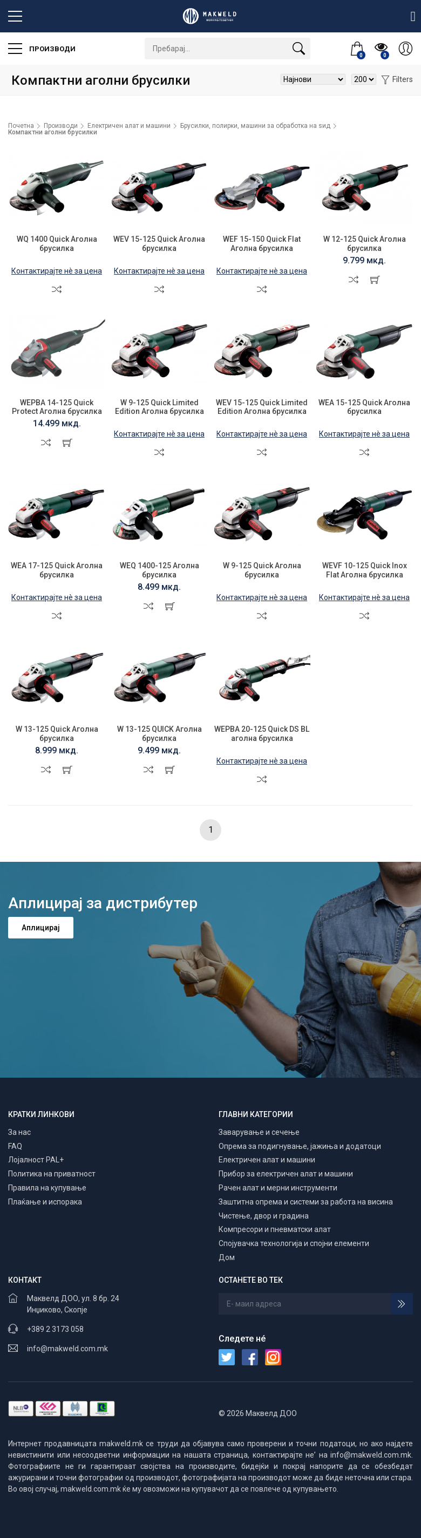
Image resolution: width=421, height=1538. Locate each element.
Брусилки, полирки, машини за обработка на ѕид (255, 126)
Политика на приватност (52, 1173)
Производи (42, 48)
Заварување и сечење (259, 1132)
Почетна (21, 126)
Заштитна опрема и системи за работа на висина (306, 1201)
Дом (227, 1257)
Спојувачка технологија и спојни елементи (294, 1243)
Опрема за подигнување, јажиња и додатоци (300, 1146)
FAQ (15, 1146)
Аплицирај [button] (41, 927)
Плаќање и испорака (45, 1201)
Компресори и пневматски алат (275, 1229)
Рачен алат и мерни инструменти (278, 1187)
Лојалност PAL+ (36, 1159)
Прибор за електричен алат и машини (286, 1173)
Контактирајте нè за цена (56, 271)
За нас (19, 1132)
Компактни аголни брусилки (52, 132)
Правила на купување (47, 1187)
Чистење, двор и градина (264, 1216)
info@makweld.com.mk (67, 1348)
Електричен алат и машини (129, 126)
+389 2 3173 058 (55, 1329)
